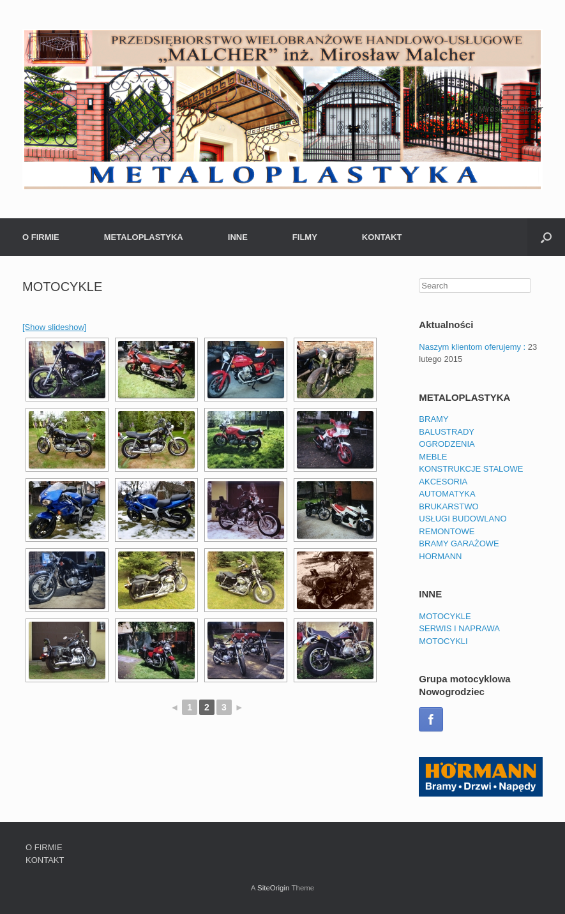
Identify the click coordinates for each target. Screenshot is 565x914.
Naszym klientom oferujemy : (472, 347)
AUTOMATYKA (447, 493)
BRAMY (433, 419)
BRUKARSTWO (448, 506)
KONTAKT (382, 237)
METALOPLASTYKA (143, 237)
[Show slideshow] (54, 327)
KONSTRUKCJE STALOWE (471, 469)
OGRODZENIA (446, 444)
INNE (238, 237)
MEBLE (433, 456)
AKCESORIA (443, 481)
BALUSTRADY (446, 432)
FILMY (304, 237)
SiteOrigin (273, 888)
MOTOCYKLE (445, 616)
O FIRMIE (40, 237)
